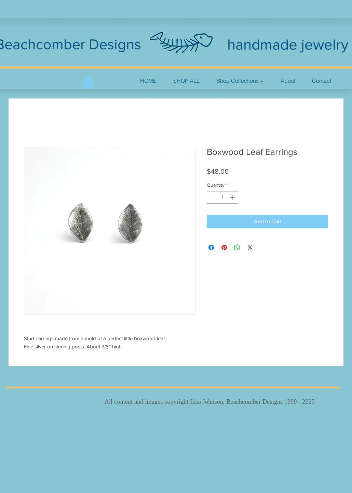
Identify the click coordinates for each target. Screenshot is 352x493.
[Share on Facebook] (211, 247)
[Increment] (233, 197)
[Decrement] (212, 197)
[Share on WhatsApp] (237, 247)
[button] (240, 80)
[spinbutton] (222, 197)
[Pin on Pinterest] (224, 247)
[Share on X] (250, 247)
